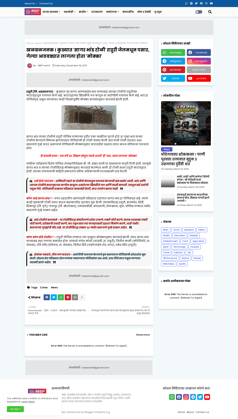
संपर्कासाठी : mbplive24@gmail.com (119, 27)
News (38, 43)
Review (197, 258)
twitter (175, 78)
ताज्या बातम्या (50, 12)
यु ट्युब (158, 12)
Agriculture (198, 241)
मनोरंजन (111, 12)
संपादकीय (128, 12)
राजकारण (97, 12)
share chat (198, 69)
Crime (44, 287)
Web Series (168, 263)
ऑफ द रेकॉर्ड (144, 12)
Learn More (28, 401)
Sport (165, 246)
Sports (182, 263)
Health (166, 235)
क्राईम (82, 12)
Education (179, 235)
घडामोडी (68, 12)
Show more (143, 334)
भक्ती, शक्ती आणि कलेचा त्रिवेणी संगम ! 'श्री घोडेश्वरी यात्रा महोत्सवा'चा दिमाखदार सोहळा (193, 180)
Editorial (178, 252)
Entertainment (170, 241)
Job (189, 252)
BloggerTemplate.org (97, 412)
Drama (185, 258)
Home (29, 43)
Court (185, 241)
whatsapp (176, 52)
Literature (189, 229)
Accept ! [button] (15, 409)
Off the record (170, 258)
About (190, 412)
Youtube (194, 246)
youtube (201, 78)
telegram (175, 61)
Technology (179, 246)
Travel (166, 252)
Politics (201, 229)
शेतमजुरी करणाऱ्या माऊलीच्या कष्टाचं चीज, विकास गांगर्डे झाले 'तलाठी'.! (193, 198)
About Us (30, 3)
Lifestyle (194, 235)
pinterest (175, 69)
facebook (201, 52)
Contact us (46, 3)
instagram (201, 61)
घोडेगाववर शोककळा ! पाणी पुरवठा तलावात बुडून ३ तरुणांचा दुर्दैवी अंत (183, 159)
